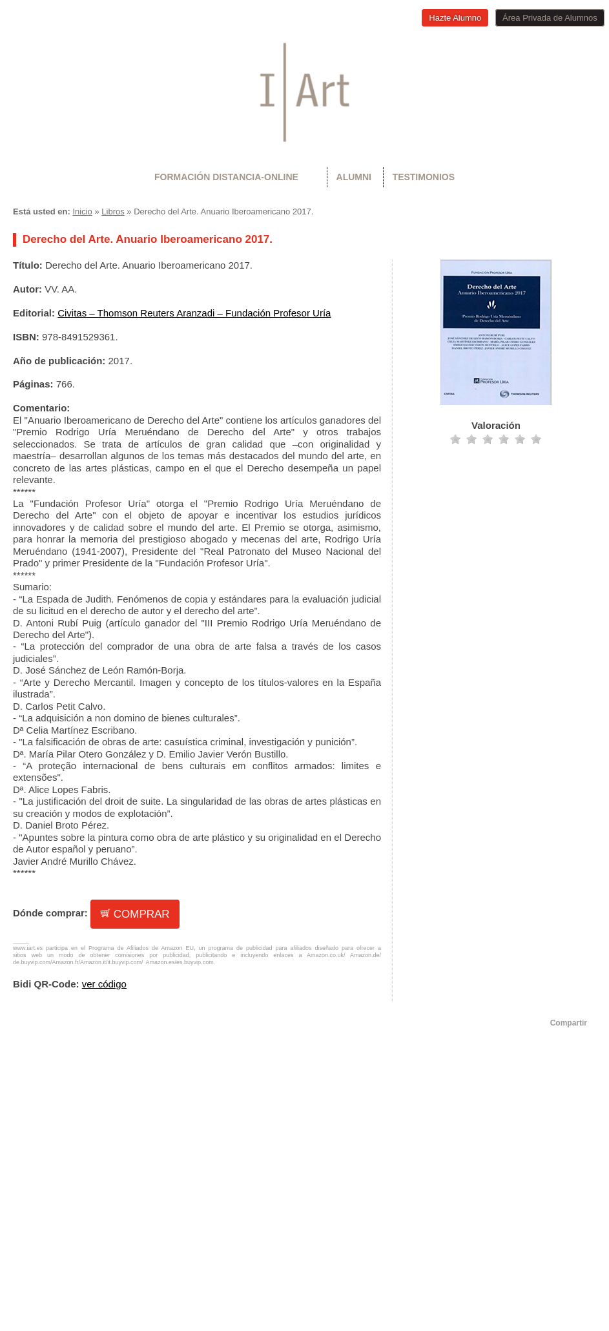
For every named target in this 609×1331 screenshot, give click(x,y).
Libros (112, 211)
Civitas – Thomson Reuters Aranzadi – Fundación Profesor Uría (194, 312)
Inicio (82, 211)
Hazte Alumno (455, 18)
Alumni (353, 177)
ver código (104, 983)
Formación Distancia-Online (226, 177)
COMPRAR (135, 914)
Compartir (568, 1022)
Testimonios (424, 177)
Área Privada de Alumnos (549, 18)
